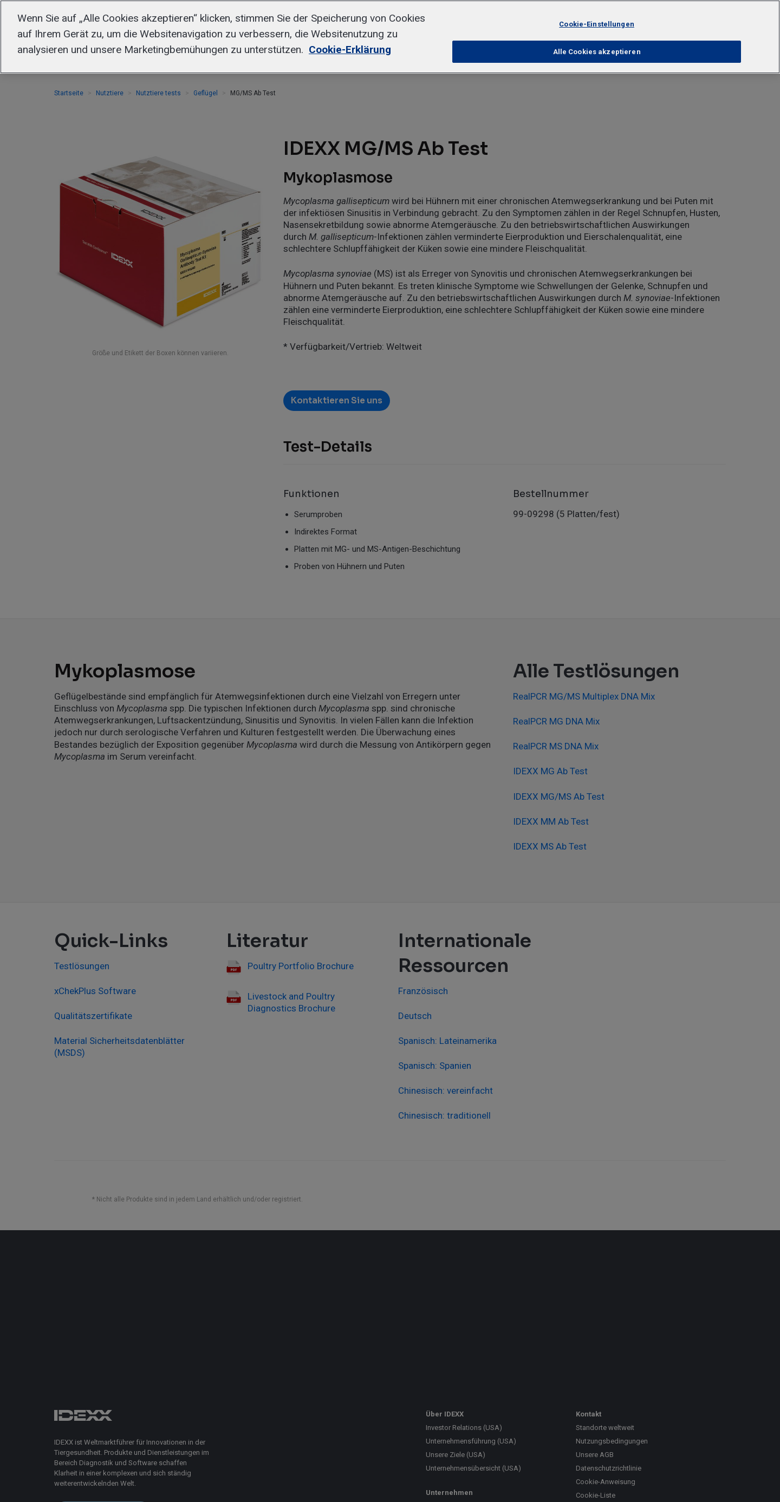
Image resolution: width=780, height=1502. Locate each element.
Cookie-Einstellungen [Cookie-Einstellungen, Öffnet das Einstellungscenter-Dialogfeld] (596, 24)
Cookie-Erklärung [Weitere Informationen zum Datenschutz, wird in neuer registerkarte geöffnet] (350, 49)
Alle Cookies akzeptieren (597, 52)
